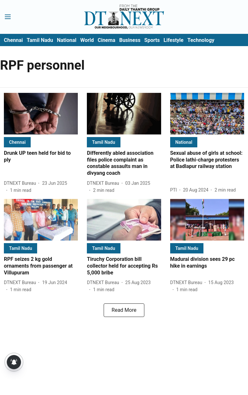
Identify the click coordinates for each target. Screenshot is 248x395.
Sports (152, 40)
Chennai (13, 40)
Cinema (106, 40)
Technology (200, 40)
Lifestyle (174, 40)
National (66, 40)
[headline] (41, 156)
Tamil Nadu (40, 40)
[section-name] (17, 142)
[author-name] (21, 183)
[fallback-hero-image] (41, 113)
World (87, 40)
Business (129, 40)
